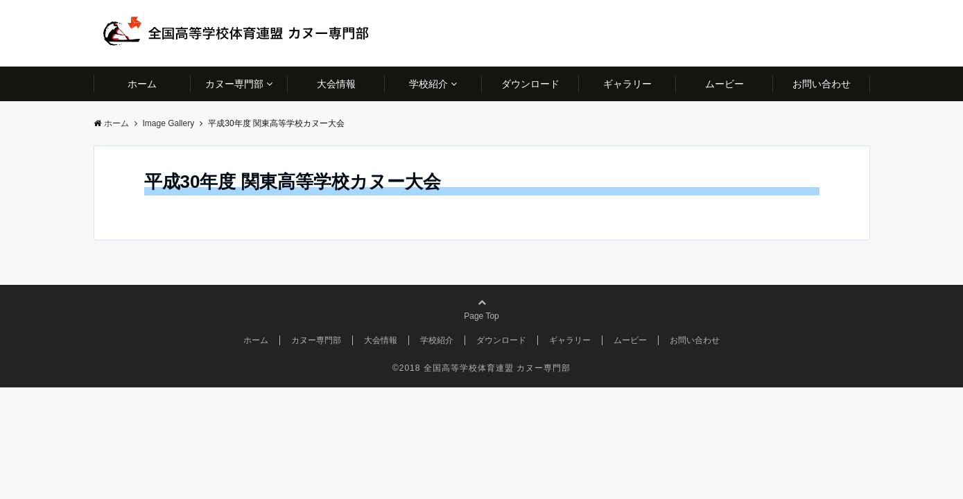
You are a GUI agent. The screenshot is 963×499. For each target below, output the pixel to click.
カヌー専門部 (234, 83)
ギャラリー (627, 83)
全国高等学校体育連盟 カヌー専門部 (497, 368)
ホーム (142, 83)
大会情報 (336, 83)
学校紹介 (428, 83)
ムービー (724, 83)
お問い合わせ (821, 83)
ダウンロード (530, 83)
